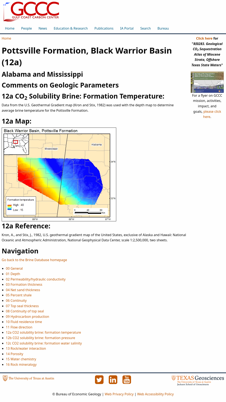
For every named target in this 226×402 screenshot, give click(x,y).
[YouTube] (126, 382)
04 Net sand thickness (23, 290)
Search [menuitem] (145, 28)
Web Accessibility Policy (155, 394)
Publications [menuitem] (103, 28)
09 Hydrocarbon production (27, 316)
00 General (14, 268)
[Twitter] (100, 382)
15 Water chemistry (21, 359)
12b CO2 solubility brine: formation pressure (40, 338)
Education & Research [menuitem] (71, 28)
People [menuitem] (26, 28)
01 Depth (13, 274)
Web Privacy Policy (119, 394)
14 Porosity (14, 354)
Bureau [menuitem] (163, 28)
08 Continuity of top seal (25, 311)
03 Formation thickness (24, 284)
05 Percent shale (19, 295)
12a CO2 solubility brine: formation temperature (43, 332)
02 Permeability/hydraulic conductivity (36, 279)
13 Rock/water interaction (26, 348)
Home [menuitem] (10, 28)
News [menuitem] (43, 28)
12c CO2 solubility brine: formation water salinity (44, 343)
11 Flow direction (19, 327)
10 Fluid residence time (24, 321)
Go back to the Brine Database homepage (34, 260)
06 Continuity (16, 300)
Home (6, 38)
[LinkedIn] (113, 382)
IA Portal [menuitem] (127, 28)
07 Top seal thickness (22, 306)
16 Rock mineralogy (21, 364)
